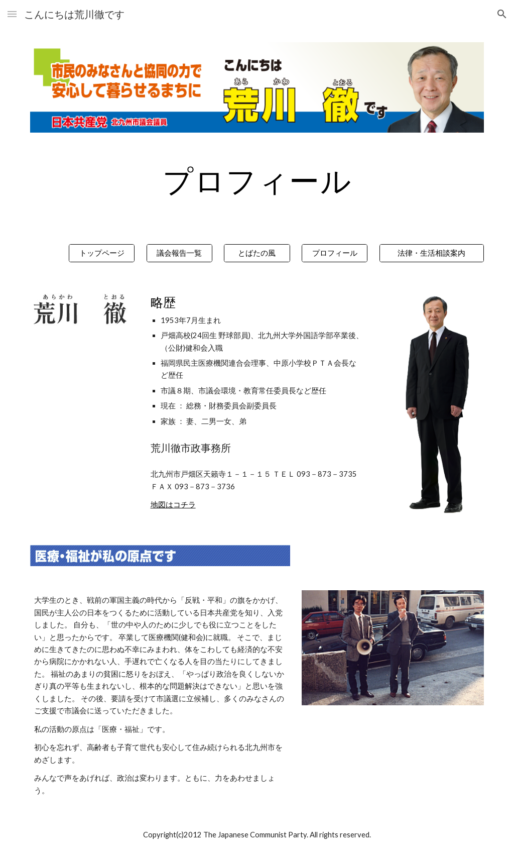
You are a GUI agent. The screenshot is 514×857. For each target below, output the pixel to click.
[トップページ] (101, 253)
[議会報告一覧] (179, 253)
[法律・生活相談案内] (432, 253)
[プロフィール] (334, 253)
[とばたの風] (256, 253)
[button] (12, 14)
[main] (257, 180)
